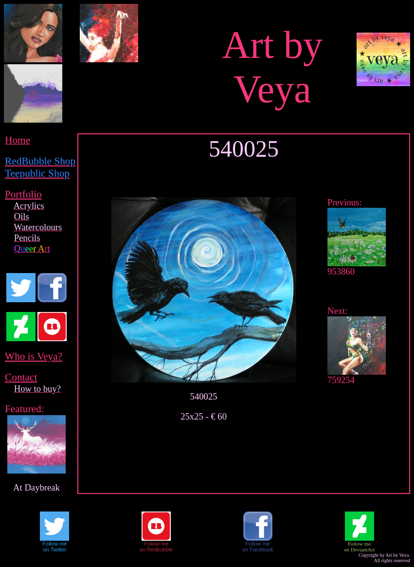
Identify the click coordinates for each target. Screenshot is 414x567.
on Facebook (257, 549)
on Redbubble (156, 549)
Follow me (54, 544)
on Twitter (55, 549)
